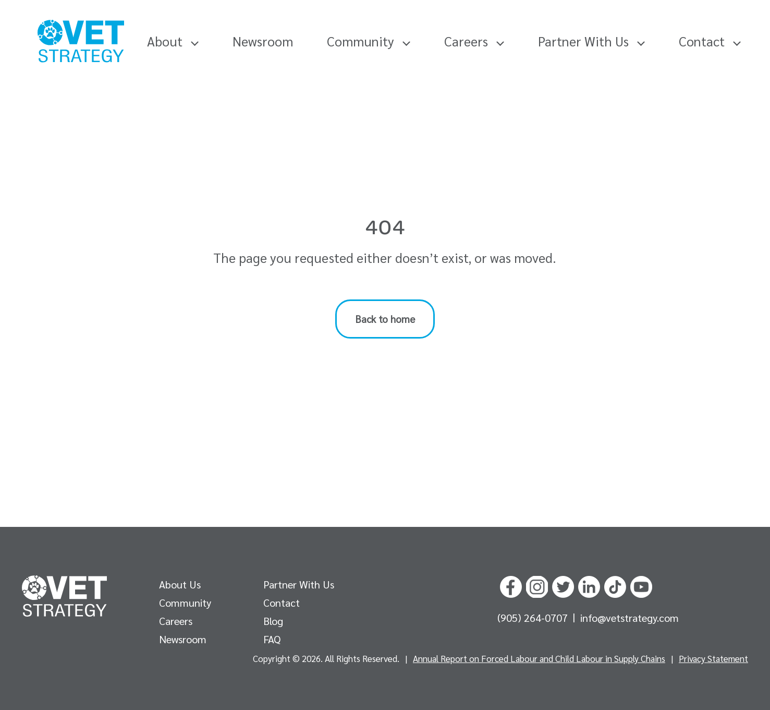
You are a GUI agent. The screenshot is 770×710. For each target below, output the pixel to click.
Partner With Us (591, 41)
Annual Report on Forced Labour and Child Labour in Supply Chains (539, 658)
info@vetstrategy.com (629, 617)
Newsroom (263, 41)
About (173, 41)
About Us (180, 584)
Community (368, 41)
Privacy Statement (713, 658)
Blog (273, 621)
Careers (474, 41)
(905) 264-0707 (533, 617)
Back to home (385, 318)
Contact (710, 41)
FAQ (271, 639)
